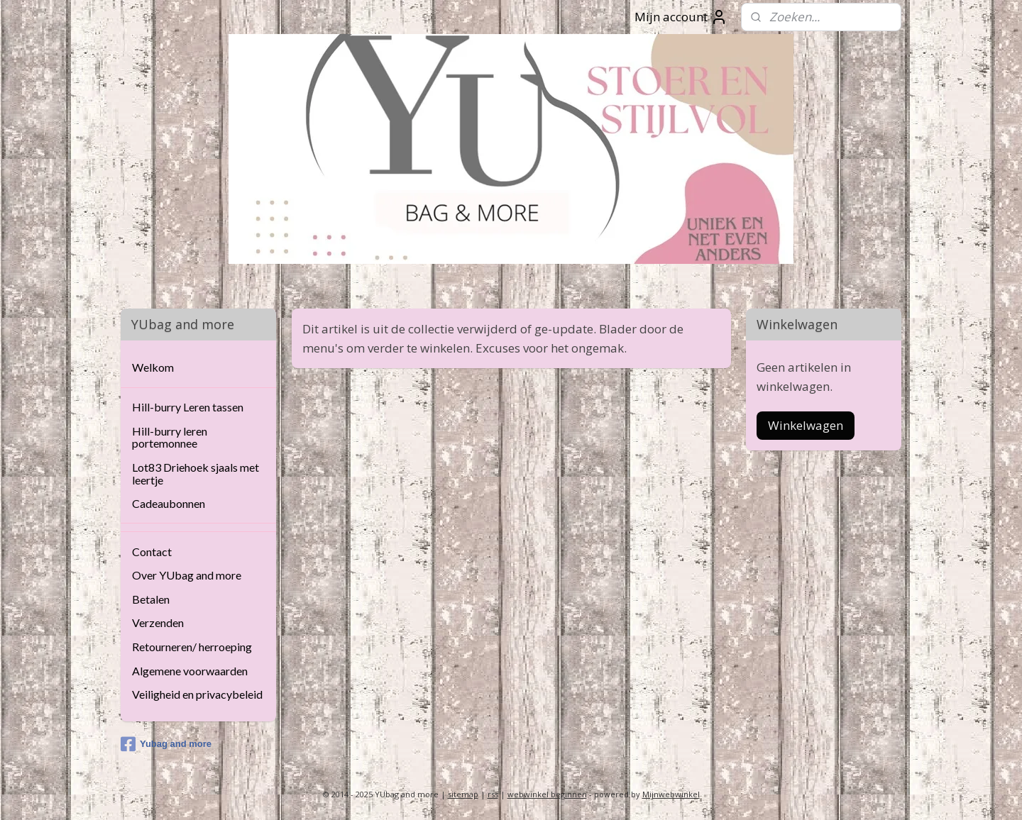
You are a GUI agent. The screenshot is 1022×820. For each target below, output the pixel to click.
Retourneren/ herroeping (192, 646)
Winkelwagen (805, 425)
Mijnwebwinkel (671, 794)
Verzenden (158, 622)
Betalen (151, 599)
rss (493, 794)
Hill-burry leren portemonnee (169, 437)
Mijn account (680, 17)
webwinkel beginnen (547, 794)
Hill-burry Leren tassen (187, 407)
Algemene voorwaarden (190, 670)
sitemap (463, 794)
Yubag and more (166, 744)
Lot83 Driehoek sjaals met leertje (195, 473)
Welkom (153, 367)
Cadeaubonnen (168, 503)
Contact (152, 551)
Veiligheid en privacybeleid (197, 694)
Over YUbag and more (186, 575)
